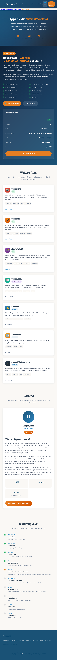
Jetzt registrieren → (28, 154)
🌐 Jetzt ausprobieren (12, 104)
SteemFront (19, 4)
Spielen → (8, 270)
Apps (26, 4)
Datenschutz (14, 645)
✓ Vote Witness (51, 4)
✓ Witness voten (30, 104)
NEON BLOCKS (30, 640)
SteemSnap (14, 640)
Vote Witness (25, 9)
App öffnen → (9, 210)
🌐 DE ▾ (45, 4)
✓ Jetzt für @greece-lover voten (18, 504)
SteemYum (21, 640)
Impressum (6, 645)
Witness (33, 4)
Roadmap (40, 4)
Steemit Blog (39, 640)
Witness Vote (48, 640)
